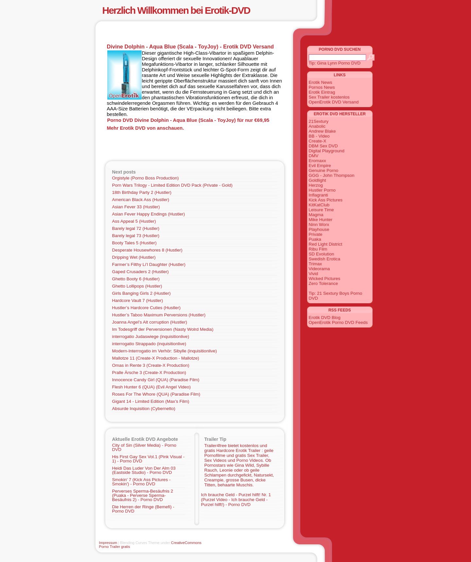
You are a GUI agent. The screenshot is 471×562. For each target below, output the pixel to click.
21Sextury (319, 121)
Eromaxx (317, 160)
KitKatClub (319, 204)
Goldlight (317, 180)
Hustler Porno (322, 190)
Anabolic (317, 126)
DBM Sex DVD (323, 145)
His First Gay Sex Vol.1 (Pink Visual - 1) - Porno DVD (148, 458)
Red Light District (325, 244)
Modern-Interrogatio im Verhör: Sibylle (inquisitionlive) (164, 350)
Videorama (319, 268)
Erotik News (320, 82)
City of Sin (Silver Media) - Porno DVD (144, 447)
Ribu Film (318, 249)
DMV (314, 155)
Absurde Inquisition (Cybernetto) (144, 408)
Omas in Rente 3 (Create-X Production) (150, 365)
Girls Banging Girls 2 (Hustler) (141, 293)
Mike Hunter (321, 219)
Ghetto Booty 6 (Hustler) (136, 278)
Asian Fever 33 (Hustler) (136, 206)
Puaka (315, 239)
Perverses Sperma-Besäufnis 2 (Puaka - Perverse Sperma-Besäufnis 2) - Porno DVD (142, 495)
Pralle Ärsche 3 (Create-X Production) (149, 372)
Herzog (316, 185)
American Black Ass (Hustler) (140, 199)
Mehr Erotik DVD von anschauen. (145, 128)
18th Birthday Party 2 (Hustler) (142, 192)
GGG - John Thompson (332, 175)
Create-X (317, 141)
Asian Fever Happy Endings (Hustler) (148, 214)
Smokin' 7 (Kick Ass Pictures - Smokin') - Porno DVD (141, 481)
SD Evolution (321, 254)
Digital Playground (327, 150)
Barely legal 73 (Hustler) (136, 235)
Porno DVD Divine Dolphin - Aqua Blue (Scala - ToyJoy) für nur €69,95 (188, 120)
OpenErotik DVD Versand (334, 102)
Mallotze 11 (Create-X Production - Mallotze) (155, 358)
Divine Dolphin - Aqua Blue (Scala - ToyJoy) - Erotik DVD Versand (190, 46)
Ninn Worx (319, 224)
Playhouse (319, 229)
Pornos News (322, 87)
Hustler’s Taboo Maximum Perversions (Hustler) (159, 314)
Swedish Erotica (324, 258)
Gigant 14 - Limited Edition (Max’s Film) (150, 401)
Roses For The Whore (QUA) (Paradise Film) (156, 394)
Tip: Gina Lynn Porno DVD (335, 63)
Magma (316, 214)
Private (316, 234)
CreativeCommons (186, 543)
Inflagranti (318, 195)
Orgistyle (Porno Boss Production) (145, 178)
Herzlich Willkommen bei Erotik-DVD (176, 10)
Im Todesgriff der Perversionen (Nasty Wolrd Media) (163, 329)
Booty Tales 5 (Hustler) (134, 242)
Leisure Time (321, 209)
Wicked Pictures (324, 278)
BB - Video (319, 136)
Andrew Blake (322, 131)
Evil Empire (320, 165)
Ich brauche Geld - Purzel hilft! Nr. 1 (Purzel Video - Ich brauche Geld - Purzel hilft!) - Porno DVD (236, 499)
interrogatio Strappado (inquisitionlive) (149, 343)
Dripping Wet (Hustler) (134, 257)
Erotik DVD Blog (325, 317)
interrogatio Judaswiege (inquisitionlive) (150, 336)
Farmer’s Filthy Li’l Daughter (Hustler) (149, 264)
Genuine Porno (324, 170)
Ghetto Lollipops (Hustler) (137, 286)
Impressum (108, 543)
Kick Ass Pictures (326, 199)
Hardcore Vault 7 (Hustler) (137, 300)
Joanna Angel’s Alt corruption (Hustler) (149, 322)
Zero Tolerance (323, 283)
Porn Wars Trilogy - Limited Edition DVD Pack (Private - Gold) (172, 185)
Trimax (315, 263)
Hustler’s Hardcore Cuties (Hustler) (146, 307)
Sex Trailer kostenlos (329, 97)
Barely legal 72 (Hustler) (136, 228)
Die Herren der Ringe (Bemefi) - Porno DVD (143, 509)
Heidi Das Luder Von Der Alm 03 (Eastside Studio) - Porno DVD (144, 470)
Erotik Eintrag (322, 92)
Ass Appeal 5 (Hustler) (134, 221)
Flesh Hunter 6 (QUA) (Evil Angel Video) (151, 386)
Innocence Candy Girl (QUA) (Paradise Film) (156, 379)
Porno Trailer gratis (114, 547)
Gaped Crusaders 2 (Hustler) (140, 271)
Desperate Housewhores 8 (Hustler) (147, 250)
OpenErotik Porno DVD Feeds (338, 322)
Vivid (313, 273)
